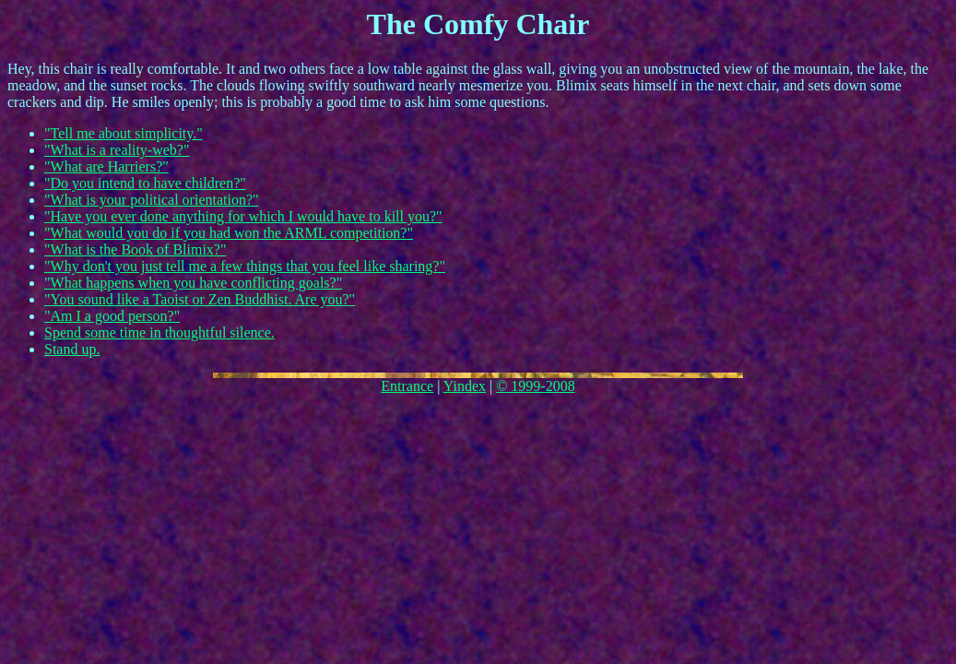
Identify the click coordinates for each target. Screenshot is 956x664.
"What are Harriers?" (106, 166)
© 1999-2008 (535, 386)
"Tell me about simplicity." (123, 133)
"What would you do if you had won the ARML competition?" (228, 233)
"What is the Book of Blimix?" (135, 249)
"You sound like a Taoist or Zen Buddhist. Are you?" (199, 299)
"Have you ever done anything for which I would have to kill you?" (243, 216)
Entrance (407, 386)
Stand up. (72, 349)
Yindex (464, 386)
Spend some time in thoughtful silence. (159, 332)
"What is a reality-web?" (116, 150)
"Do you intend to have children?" (145, 183)
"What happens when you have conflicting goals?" (193, 282)
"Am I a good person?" (112, 316)
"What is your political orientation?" (151, 200)
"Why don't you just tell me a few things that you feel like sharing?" (244, 266)
